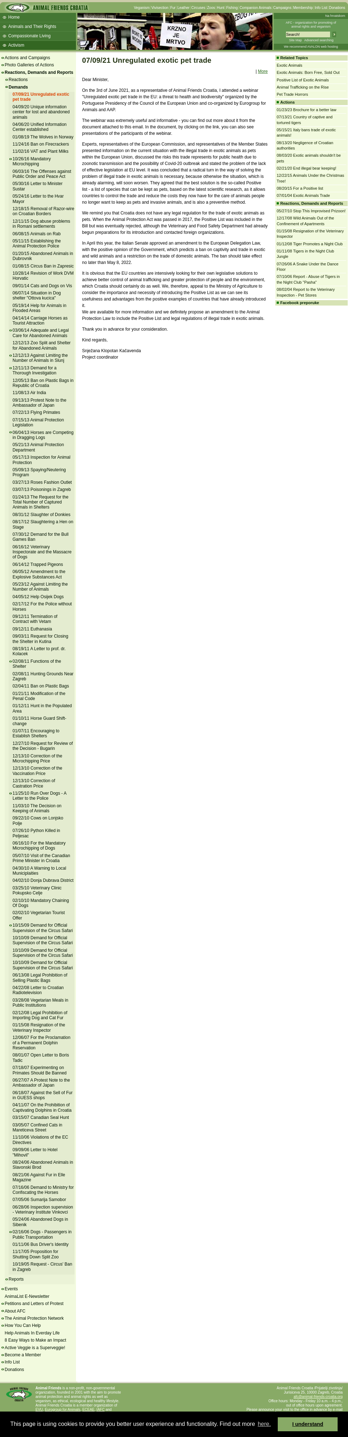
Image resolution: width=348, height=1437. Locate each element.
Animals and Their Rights (32, 26)
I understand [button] (307, 1424)
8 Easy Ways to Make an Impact (35, 1340)
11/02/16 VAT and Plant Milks (40, 151)
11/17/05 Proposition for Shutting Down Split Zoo (36, 1254)
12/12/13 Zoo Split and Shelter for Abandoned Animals (42, 345)
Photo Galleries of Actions (29, 64)
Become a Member (23, 1354)
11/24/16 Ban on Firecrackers (41, 144)
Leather (183, 8)
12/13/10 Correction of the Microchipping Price (37, 758)
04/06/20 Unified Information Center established (40, 127)
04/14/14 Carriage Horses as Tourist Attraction (40, 321)
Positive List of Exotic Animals (303, 80)
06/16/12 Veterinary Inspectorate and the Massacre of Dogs (42, 552)
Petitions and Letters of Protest (34, 1303)
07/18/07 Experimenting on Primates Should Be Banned (40, 1070)
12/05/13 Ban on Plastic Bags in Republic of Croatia (43, 383)
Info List (321, 8)
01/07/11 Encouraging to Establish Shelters (36, 733)
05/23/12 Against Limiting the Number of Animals (40, 587)
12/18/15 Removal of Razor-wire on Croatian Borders (43, 211)
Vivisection (159, 8)
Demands (18, 87)
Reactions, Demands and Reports (39, 72)
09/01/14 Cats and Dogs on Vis (42, 285)
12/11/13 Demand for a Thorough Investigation (35, 370)
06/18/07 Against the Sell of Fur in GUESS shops (42, 1095)
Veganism (141, 8)
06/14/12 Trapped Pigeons (38, 564)
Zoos (211, 8)
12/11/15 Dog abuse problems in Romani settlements (41, 224)
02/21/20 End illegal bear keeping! (306, 168)
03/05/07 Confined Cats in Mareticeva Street (37, 1127)
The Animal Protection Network (34, 1318)
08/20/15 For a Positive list (300, 188)
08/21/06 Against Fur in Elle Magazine (39, 1177)
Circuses (198, 8)
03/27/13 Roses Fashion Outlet (42, 482)
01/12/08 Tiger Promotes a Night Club (310, 244)
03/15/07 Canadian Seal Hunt (41, 1117)
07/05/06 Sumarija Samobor (39, 1199)
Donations (337, 8)
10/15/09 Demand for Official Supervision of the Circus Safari (43, 928)
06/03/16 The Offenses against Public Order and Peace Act (42, 174)
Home (14, 17)
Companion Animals (255, 8)
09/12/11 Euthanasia (32, 629)
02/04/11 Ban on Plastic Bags (41, 686)
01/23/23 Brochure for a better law (306, 110)
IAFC (100, 1410)
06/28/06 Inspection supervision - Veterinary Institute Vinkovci (43, 1210)
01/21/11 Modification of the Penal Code (39, 696)
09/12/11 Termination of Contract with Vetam (35, 619)
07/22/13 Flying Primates (36, 412)
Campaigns (282, 8)
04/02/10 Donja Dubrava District (43, 880)
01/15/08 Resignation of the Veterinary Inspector (39, 1027)
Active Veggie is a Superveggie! (35, 1347)
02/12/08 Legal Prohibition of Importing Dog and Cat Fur (40, 1015)
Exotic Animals (289, 65)
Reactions (18, 79)
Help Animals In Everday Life (32, 1333)
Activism (16, 45)
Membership (303, 8)
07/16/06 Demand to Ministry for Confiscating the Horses (43, 1190)
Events (11, 1288)
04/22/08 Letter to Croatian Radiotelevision (38, 990)
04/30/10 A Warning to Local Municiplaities (39, 871)
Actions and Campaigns (27, 57)
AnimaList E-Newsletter (27, 1296)
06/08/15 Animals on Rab (37, 233)
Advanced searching (319, 40)
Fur (173, 8)
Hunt (220, 8)
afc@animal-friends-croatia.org (318, 1397)
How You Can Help (23, 1325)
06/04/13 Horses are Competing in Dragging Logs (43, 435)
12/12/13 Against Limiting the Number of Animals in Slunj (40, 358)
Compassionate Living (29, 35)
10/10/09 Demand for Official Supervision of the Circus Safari (43, 940)
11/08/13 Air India (29, 392)
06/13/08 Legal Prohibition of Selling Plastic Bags (40, 978)
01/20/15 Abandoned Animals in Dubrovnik (43, 256)
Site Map (295, 40)
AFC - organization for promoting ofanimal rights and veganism (311, 24)
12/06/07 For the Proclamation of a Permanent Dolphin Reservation (41, 1042)
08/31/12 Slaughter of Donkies (41, 514)
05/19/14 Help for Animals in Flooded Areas (39, 308)
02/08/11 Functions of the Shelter (37, 664)
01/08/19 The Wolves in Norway (43, 137)
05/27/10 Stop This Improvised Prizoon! (311, 211)
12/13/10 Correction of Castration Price (34, 783)
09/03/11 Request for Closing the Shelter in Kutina (40, 639)
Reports (16, 1279)
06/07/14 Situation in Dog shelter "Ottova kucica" (37, 295)
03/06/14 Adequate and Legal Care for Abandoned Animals (41, 333)
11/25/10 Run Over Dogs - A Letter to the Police (39, 796)
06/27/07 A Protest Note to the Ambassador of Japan (41, 1083)
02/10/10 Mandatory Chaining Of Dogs (41, 903)
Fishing (232, 8)
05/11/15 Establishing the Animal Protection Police (37, 243)
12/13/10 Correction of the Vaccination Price (37, 771)
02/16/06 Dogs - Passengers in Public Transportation (42, 1234)
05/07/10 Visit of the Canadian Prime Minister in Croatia (41, 858)
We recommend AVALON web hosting (311, 46)
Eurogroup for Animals (62, 1410)
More (263, 71)
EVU (39, 1410)
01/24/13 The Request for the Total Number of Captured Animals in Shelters (40, 502)
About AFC (15, 1311)
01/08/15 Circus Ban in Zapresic (43, 266)
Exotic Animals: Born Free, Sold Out (308, 72)
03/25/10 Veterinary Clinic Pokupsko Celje (37, 890)
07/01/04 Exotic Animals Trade (303, 195)
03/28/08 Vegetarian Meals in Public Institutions (40, 1003)
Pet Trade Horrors (292, 94)
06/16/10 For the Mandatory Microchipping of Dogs (39, 846)
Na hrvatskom (335, 16)
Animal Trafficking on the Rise (303, 87)
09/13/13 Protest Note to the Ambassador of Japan (39, 403)
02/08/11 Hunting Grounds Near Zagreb (43, 676)
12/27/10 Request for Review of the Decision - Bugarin (43, 746)
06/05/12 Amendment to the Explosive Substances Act (39, 574)
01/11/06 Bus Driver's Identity (40, 1244)
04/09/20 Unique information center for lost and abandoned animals (41, 112)
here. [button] (264, 1424)
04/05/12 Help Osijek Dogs (38, 596)
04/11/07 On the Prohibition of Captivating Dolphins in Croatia (42, 1107)
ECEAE (88, 1410)
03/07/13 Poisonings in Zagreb (42, 489)
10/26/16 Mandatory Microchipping (32, 161)
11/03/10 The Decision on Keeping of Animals (37, 808)
